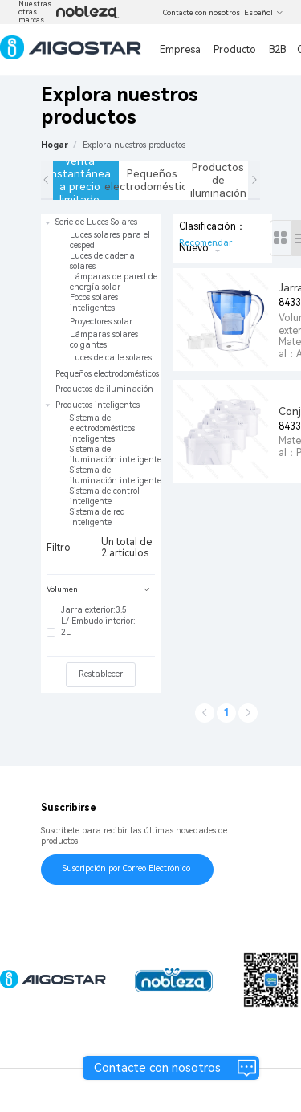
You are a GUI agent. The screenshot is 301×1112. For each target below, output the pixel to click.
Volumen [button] (98, 589)
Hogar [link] (54, 145)
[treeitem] (101, 290)
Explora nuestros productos (134, 145)
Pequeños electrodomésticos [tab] (152, 180)
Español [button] (263, 13)
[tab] (101, 590)
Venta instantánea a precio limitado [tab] (82, 180)
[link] (134, 145)
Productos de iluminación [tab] (218, 180)
